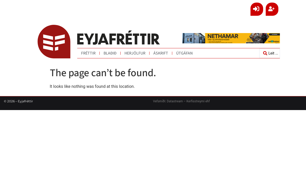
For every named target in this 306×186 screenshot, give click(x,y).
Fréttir (88, 53)
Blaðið (110, 53)
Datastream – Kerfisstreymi (185, 101)
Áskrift (160, 53)
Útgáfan (184, 53)
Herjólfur (134, 53)
